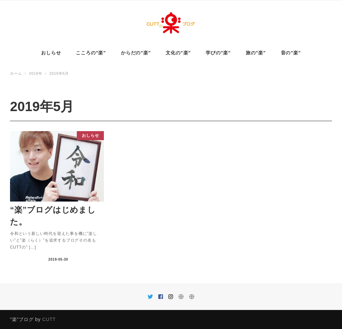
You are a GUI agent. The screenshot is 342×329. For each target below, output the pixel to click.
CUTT (49, 319)
